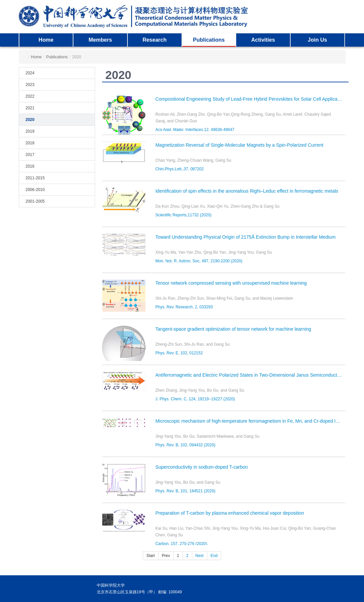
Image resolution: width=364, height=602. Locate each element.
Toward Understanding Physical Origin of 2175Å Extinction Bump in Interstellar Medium (245, 237)
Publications (209, 40)
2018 (30, 143)
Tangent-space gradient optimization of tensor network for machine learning (233, 329)
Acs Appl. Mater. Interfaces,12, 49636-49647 (195, 129)
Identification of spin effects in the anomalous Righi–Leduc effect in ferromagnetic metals (246, 191)
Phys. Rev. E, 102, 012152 (179, 353)
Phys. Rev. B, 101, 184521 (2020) (185, 491)
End (214, 555)
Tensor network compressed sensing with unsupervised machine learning (231, 283)
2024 (30, 73)
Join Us (317, 40)
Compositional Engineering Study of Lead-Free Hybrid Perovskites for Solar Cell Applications (250, 99)
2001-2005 (35, 201)
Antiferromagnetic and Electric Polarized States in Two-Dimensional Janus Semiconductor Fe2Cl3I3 (250, 375)
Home (46, 40)
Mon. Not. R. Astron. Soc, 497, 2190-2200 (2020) (199, 261)
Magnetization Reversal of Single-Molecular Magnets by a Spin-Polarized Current (239, 145)
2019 (30, 131)
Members (100, 40)
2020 (30, 119)
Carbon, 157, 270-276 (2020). (181, 543)
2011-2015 (35, 178)
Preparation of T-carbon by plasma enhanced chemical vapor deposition (229, 513)
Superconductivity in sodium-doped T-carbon (201, 467)
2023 (30, 84)
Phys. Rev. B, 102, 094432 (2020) (185, 445)
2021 (30, 108)
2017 (30, 154)
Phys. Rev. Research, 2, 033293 (184, 307)
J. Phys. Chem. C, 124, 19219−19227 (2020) (195, 399)
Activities (263, 40)
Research (154, 40)
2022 (30, 96)
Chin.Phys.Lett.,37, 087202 (179, 169)
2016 (30, 166)
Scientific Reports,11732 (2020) (183, 215)
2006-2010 (35, 189)
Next (200, 555)
